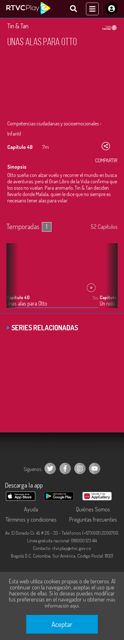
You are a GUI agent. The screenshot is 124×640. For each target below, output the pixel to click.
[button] (109, 280)
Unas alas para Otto (26, 303)
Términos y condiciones (31, 519)
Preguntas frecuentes (93, 519)
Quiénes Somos (93, 509)
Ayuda (31, 509)
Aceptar (62, 624)
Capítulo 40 (17, 297)
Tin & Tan (17, 26)
